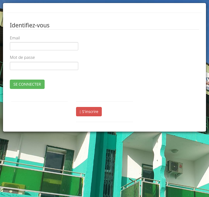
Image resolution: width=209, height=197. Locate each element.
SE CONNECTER (27, 84)
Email (15, 37)
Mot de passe (22, 57)
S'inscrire (89, 111)
